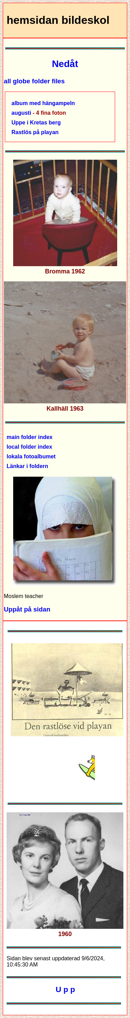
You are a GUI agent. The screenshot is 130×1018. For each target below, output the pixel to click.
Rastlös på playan (35, 132)
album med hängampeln (43, 103)
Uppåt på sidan (27, 609)
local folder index (29, 447)
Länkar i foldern (27, 466)
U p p (65, 989)
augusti (21, 113)
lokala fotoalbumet (31, 456)
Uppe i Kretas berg (36, 122)
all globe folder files (34, 81)
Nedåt (65, 63)
